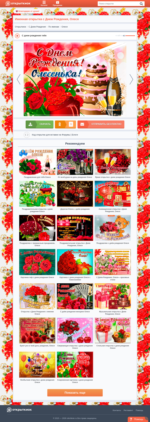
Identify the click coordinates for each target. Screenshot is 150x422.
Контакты (117, 410)
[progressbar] (130, 36)
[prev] (18, 79)
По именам (53, 27)
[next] (131, 79)
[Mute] (124, 35)
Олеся (65, 27)
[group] (75, 36)
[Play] (17, 36)
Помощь (139, 410)
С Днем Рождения (37, 27)
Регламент (128, 410)
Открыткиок (20, 27)
